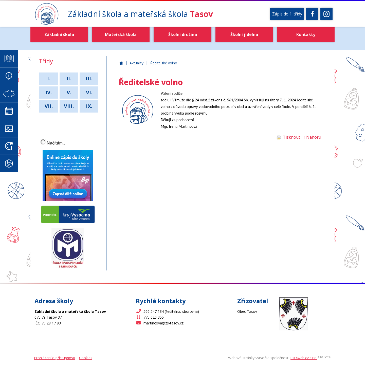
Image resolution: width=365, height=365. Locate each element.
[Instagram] (326, 14)
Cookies (85, 357)
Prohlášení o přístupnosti (54, 357)
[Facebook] (312, 14)
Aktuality (136, 63)
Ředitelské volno (163, 63)
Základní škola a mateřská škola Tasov (121, 63)
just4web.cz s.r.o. (303, 357)
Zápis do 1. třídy (287, 14)
